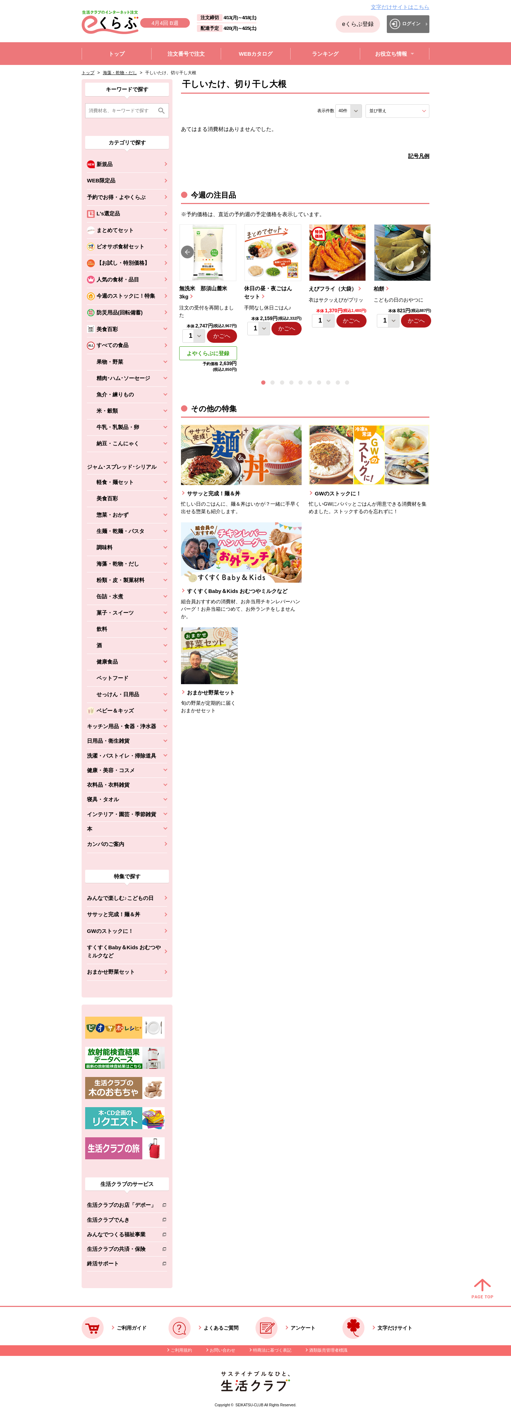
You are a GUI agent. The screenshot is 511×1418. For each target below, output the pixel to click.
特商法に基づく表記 (272, 1350)
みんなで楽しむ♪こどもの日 (120, 898)
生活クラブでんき (121, 1221)
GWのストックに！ (110, 931)
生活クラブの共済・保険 (121, 1250)
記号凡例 (418, 156)
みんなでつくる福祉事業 (121, 1235)
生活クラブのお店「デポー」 (121, 1206)
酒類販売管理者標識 (328, 1350)
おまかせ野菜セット (111, 972)
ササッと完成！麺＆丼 (113, 914)
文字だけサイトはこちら (400, 7)
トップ (88, 72)
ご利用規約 (181, 1350)
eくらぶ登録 (358, 24)
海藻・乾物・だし (120, 72)
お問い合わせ (222, 1350)
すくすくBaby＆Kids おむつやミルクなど (124, 951)
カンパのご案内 (105, 844)
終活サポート (121, 1264)
